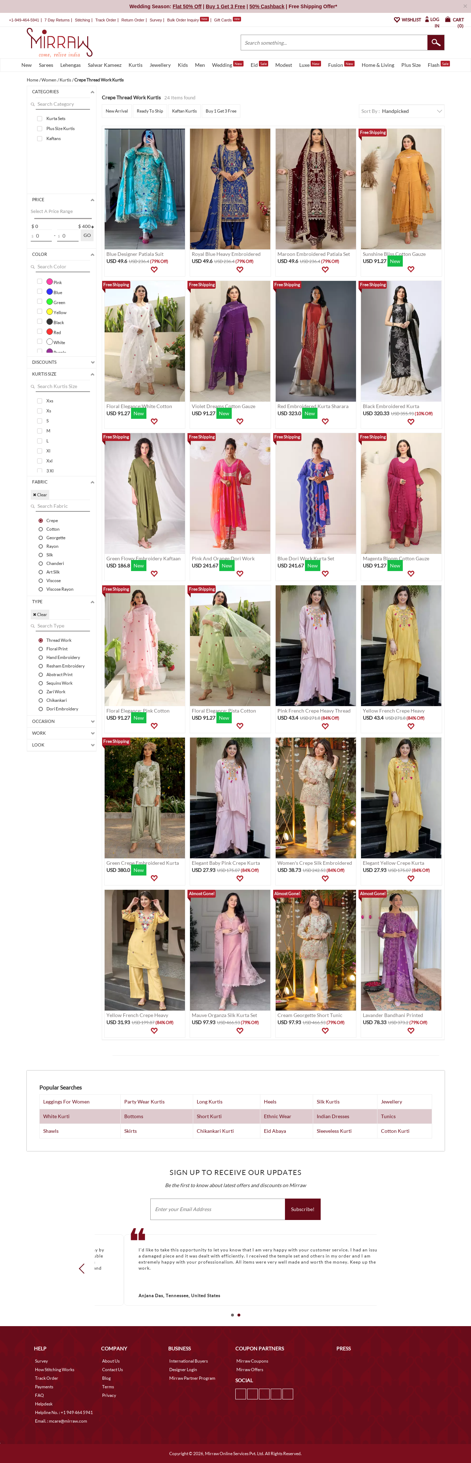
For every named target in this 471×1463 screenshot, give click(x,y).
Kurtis (135, 65)
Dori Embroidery (62, 708)
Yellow (56, 311)
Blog (106, 1378)
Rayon (52, 546)
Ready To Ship (150, 111)
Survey (156, 20)
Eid (259, 64)
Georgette (55, 537)
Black (55, 321)
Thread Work (58, 640)
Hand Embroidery (63, 657)
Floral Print (56, 648)
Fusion (341, 64)
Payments (44, 1386)
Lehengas (70, 65)
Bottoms (133, 1116)
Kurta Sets (55, 118)
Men (200, 65)
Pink (54, 281)
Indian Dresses (333, 1116)
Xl (48, 450)
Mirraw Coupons (252, 1361)
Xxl (49, 460)
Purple (56, 351)
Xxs (49, 400)
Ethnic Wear (277, 1116)
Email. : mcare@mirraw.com (61, 1421)
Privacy (109, 1395)
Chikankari (56, 700)
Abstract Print (59, 674)
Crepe (52, 520)
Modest (283, 65)
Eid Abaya (275, 1131)
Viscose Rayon (60, 588)
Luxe (310, 64)
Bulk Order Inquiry (183, 20)
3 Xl (50, 470)
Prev (84, 1269)
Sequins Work (59, 682)
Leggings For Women (66, 1102)
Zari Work (55, 691)
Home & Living (378, 65)
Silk (49, 554)
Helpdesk (43, 1404)
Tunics (388, 1116)
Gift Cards (227, 20)
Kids (183, 65)
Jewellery (160, 65)
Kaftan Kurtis (184, 111)
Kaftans (53, 138)
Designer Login (183, 1369)
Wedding (228, 64)
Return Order (132, 20)
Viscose (53, 580)
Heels (270, 1102)
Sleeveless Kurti (334, 1131)
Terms (108, 1386)
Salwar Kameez (104, 65)
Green (55, 301)
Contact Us (112, 1369)
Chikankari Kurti (215, 1131)
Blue (54, 291)
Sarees (46, 65)
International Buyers (188, 1361)
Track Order (105, 20)
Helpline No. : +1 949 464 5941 (64, 1412)
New (26, 65)
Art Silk (53, 571)
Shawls (51, 1131)
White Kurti (56, 1116)
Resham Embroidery (65, 665)
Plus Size (411, 65)
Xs (48, 410)
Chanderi (55, 563)
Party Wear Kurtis (144, 1102)
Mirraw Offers (249, 1369)
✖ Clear (40, 494)
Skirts (130, 1131)
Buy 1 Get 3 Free (221, 111)
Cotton (53, 528)
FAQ (39, 1395)
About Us (111, 1361)
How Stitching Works (54, 1369)
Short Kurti (209, 1116)
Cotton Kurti (395, 1131)
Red (53, 331)
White (55, 341)
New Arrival (117, 111)
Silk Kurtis (328, 1102)
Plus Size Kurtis (60, 128)
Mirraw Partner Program (192, 1378)
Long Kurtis (209, 1102)
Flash (439, 64)
